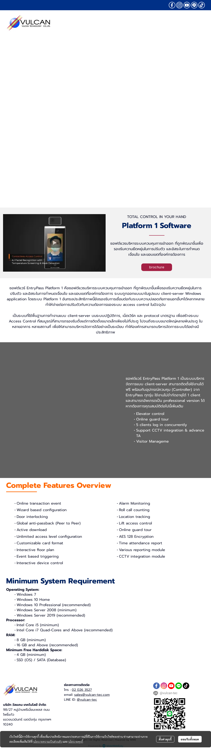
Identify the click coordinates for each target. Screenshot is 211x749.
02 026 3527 (82, 689)
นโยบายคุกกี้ (75, 741)
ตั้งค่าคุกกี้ (165, 739)
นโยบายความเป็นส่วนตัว (47, 741)
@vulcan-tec (87, 699)
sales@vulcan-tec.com (92, 694)
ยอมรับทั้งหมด (190, 739)
